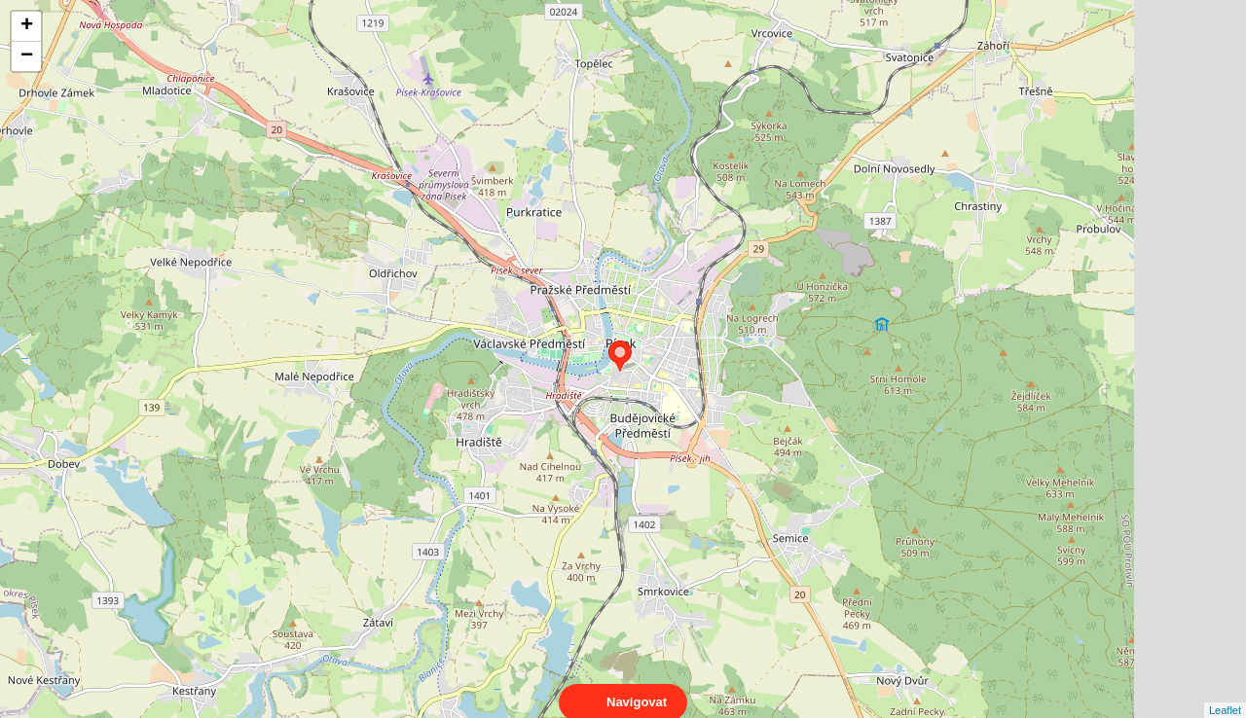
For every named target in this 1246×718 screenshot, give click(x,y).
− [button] (26, 56)
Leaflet (1225, 693)
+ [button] (26, 26)
